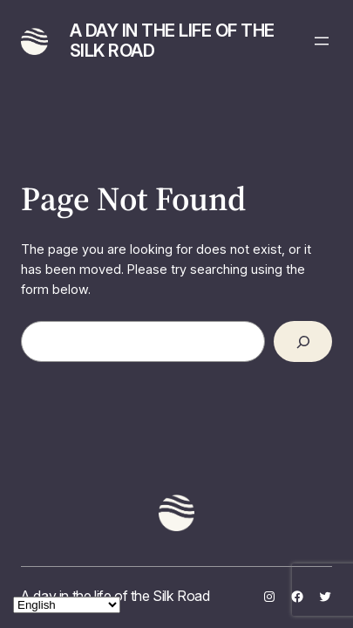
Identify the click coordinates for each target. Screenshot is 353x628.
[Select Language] (66, 605)
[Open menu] (321, 41)
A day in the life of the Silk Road (172, 40)
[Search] (302, 341)
